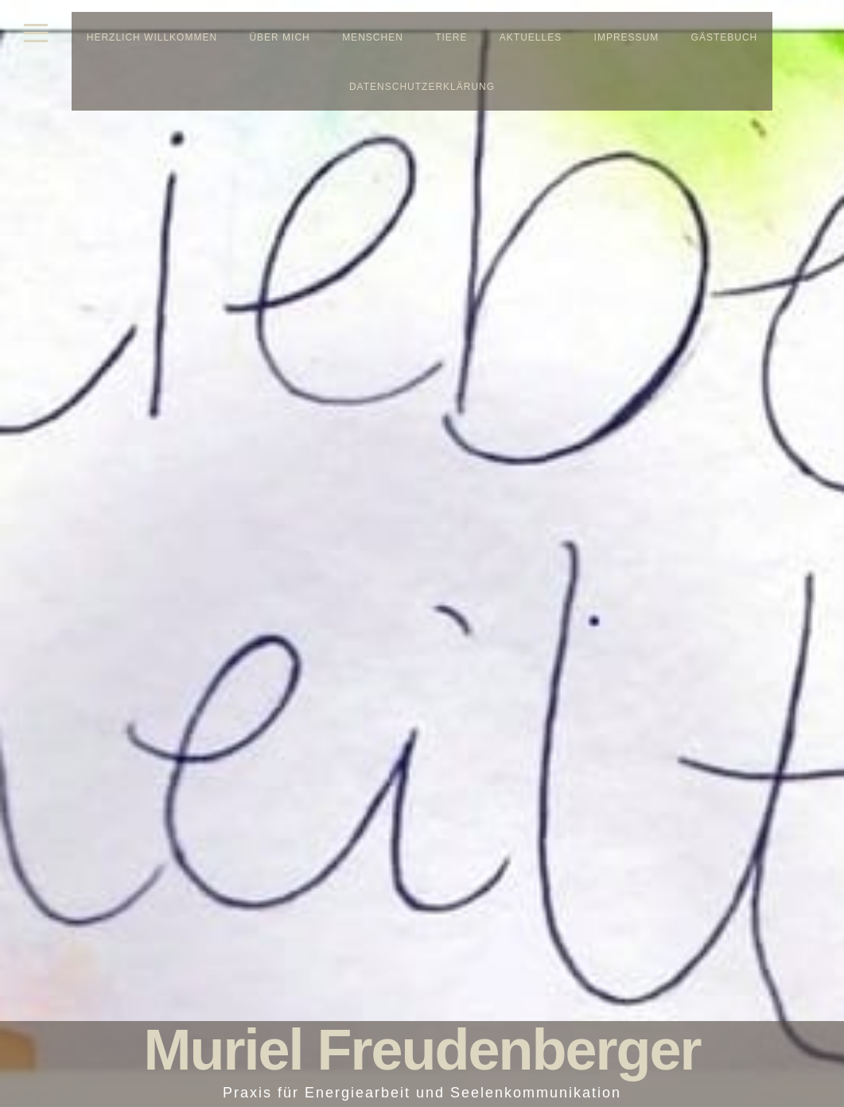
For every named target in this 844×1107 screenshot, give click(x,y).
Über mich (279, 37)
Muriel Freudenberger (421, 1050)
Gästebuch (724, 37)
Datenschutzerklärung (422, 86)
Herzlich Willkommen (152, 37)
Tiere (451, 37)
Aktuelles (531, 37)
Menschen (372, 37)
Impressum (626, 37)
